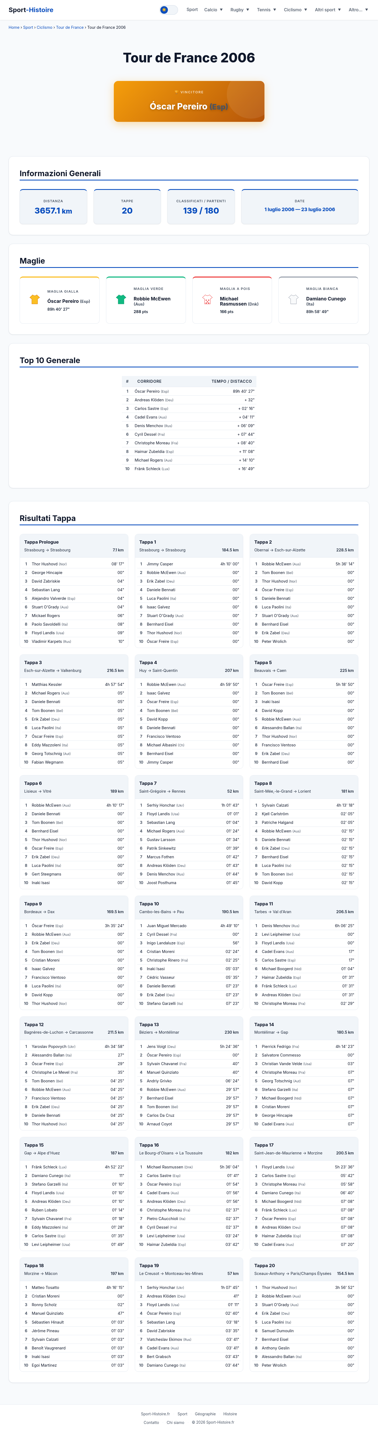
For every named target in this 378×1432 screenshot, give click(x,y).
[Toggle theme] (168, 10)
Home (14, 27)
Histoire (230, 1414)
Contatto (151, 1422)
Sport (31, 10)
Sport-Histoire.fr (155, 1414)
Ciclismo (293, 9)
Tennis (264, 9)
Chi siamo (175, 1422)
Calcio (210, 9)
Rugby (237, 9)
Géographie (205, 1414)
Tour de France (70, 27)
